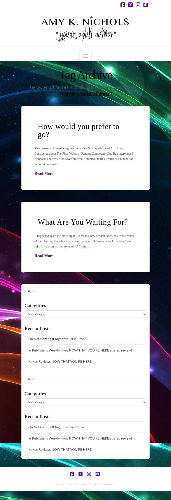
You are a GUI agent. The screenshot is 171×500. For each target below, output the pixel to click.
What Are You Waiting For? (83, 222)
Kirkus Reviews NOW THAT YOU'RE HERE (60, 361)
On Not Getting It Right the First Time (56, 339)
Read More (44, 173)
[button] (85, 56)
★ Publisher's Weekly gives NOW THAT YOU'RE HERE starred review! (80, 350)
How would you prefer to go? (79, 130)
